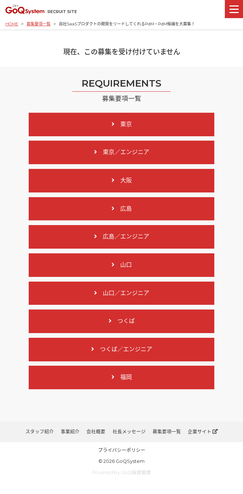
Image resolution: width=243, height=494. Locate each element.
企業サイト (203, 431)
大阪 (122, 180)
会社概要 (95, 431)
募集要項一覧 (38, 23)
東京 (122, 124)
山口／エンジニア (121, 293)
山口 (122, 264)
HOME (11, 23)
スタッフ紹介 (39, 431)
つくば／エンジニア (121, 349)
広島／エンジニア (121, 236)
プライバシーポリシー (121, 450)
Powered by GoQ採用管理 (121, 472)
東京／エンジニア (121, 152)
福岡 (122, 377)
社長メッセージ (129, 431)
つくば (122, 320)
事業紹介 (70, 431)
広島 (122, 208)
